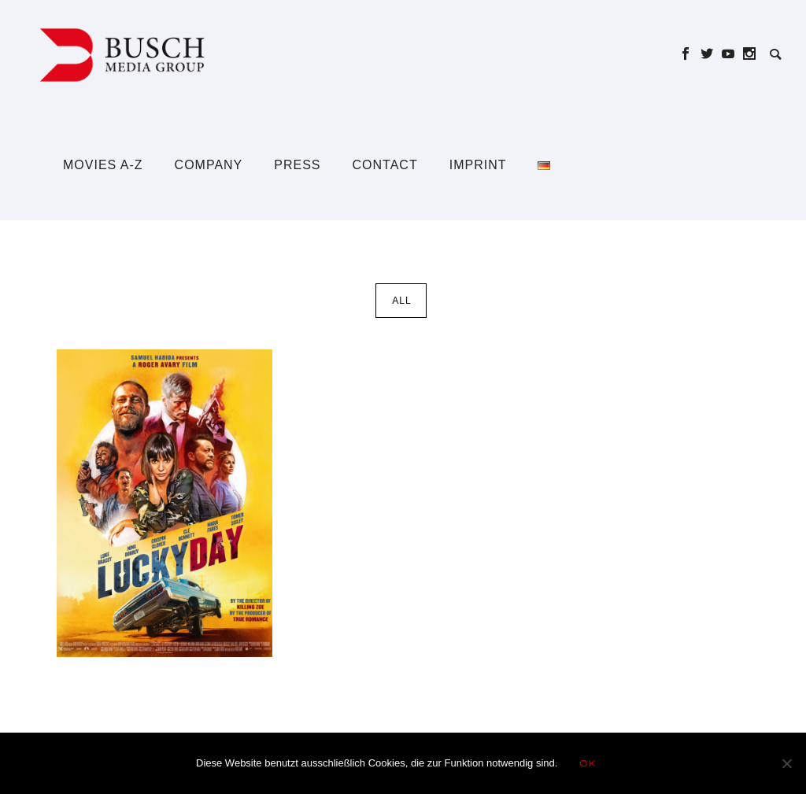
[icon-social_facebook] (690, 54)
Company (209, 165)
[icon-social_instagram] (749, 54)
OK (587, 763)
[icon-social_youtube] (732, 54)
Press (297, 165)
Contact (385, 165)
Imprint (478, 165)
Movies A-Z (103, 165)
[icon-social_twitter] (711, 54)
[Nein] (786, 763)
